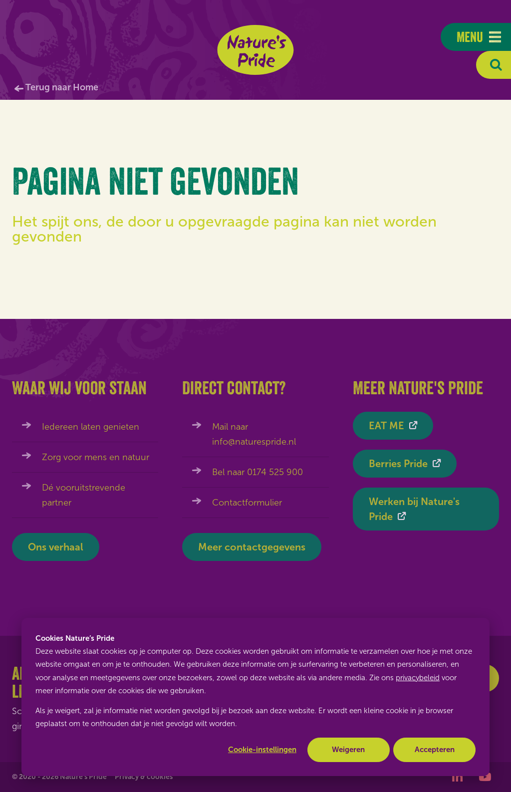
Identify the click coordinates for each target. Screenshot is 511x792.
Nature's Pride (256, 50)
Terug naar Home (61, 87)
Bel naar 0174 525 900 (257, 472)
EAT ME (386, 426)
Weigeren (348, 749)
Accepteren (435, 749)
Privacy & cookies (144, 777)
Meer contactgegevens (251, 547)
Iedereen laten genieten (90, 426)
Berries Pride (398, 464)
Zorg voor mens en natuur (95, 457)
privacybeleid (418, 677)
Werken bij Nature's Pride (414, 509)
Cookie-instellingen (262, 749)
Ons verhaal (55, 547)
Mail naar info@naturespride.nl (254, 434)
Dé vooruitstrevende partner (83, 495)
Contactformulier (247, 502)
